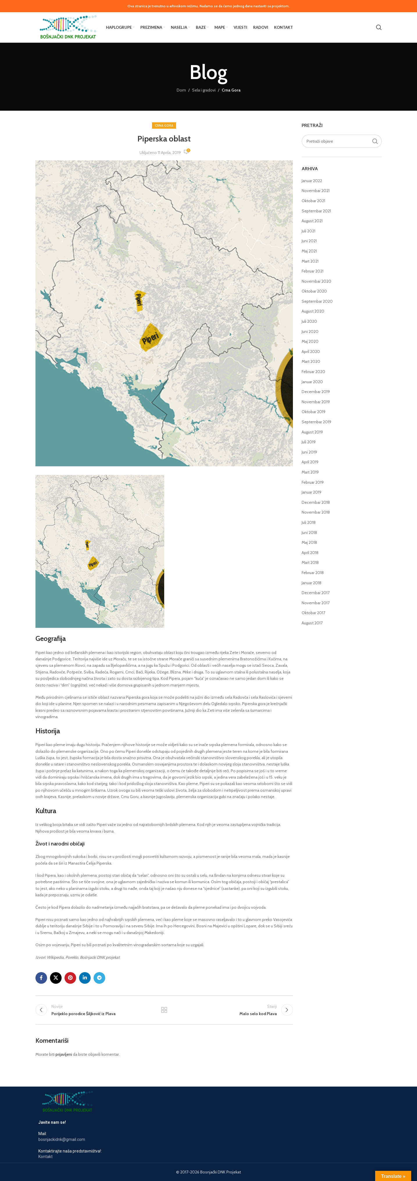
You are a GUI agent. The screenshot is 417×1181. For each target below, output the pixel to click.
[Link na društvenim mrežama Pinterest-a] (70, 978)
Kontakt (45, 1156)
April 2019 (310, 462)
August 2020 (313, 311)
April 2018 (310, 552)
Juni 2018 (309, 532)
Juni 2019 (309, 452)
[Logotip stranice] (68, 26)
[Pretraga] (379, 27)
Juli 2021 (308, 231)
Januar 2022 (312, 180)
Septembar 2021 (316, 211)
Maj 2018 (309, 542)
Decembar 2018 (316, 502)
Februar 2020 (313, 371)
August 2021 (312, 220)
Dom (181, 90)
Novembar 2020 (316, 281)
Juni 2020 (310, 331)
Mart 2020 (311, 361)
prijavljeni (64, 1054)
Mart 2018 (310, 562)
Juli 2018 (309, 522)
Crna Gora (231, 90)
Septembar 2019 (316, 421)
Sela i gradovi (204, 90)
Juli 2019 (309, 442)
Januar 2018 (311, 582)
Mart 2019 (310, 472)
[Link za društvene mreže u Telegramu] (99, 978)
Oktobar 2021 (313, 200)
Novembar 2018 (316, 512)
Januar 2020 (312, 381)
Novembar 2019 (316, 401)
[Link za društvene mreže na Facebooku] (41, 978)
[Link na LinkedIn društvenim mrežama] (85, 978)
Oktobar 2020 (314, 291)
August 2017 (312, 623)
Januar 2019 (311, 492)
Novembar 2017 (316, 602)
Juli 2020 (309, 321)
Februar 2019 (313, 482)
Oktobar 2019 (313, 411)
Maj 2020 (310, 341)
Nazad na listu (164, 1010)
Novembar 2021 (316, 190)
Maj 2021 (309, 251)
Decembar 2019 (316, 391)
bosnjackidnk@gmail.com (61, 1139)
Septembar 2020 (317, 301)
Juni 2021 (309, 240)
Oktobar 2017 (313, 612)
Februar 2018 (313, 572)
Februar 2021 (312, 271)
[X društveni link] (56, 978)
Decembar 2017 (316, 592)
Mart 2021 (310, 261)
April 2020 (311, 351)
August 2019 (312, 432)
